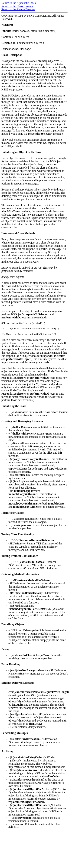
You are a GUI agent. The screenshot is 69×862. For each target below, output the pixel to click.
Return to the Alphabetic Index (18, 2)
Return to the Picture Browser (18, 9)
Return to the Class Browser (17, 6)
